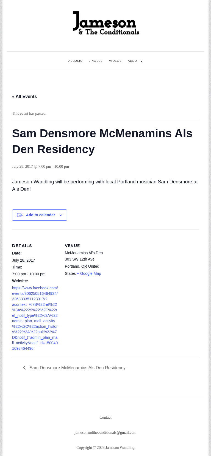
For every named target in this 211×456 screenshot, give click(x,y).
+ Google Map (89, 273)
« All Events (24, 96)
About (135, 61)
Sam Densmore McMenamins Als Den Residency (77, 367)
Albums (75, 61)
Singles (95, 61)
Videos (115, 61)
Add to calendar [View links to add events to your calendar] (40, 215)
